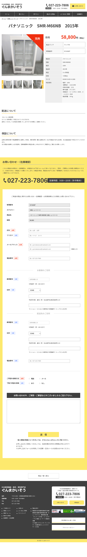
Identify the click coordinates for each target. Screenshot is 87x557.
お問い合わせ (77, 6)
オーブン (44, 523)
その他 (37, 527)
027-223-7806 (57, 5)
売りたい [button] (36, 14)
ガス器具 (34, 523)
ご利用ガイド (7, 508)
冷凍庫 (37, 525)
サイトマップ (22, 513)
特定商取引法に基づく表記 (68, 520)
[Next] (43, 84)
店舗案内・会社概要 (8, 518)
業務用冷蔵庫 (36, 513)
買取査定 (76, 502)
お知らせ (20, 508)
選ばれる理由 (51, 14)
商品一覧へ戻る (43, 476)
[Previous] (2, 84)
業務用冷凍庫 (45, 511)
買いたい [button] (21, 14)
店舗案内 (79, 14)
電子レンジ (42, 525)
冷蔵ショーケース (41, 519)
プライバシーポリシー (49, 440)
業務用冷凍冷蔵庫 (37, 511)
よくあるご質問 (65, 14)
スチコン (39, 523)
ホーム (7, 14)
